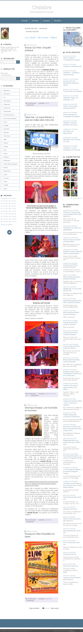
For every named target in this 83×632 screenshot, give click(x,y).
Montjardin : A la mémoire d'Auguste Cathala (72, 457)
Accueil (24, 21)
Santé (5, 174)
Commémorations (9, 115)
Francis (65, 566)
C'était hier (7, 104)
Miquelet (66, 289)
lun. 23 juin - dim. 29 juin (32, 31)
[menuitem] (24, 21)
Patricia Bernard (68, 497)
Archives (35, 21)
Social (5, 181)
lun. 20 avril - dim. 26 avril (8, 216)
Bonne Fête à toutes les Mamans (70, 266)
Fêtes (5, 139)
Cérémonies (7, 111)
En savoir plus (71, 630)
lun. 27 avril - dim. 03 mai (8, 214)
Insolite (6, 146)
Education (7, 129)
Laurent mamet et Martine (72, 577)
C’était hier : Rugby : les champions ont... (70, 99)
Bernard (66, 360)
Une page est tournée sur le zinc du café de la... (72, 374)
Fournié (65, 456)
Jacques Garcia (68, 401)
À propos (46, 21)
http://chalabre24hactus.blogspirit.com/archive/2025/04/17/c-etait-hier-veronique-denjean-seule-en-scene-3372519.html (41, 484)
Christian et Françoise (70, 212)
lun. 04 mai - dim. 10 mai (8, 211)
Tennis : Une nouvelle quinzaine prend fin (70, 107)
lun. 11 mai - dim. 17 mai (8, 208)
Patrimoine (7, 160)
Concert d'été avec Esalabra (72, 91)
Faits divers (7, 136)
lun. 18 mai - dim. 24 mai (8, 206)
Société (6, 185)
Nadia (65, 509)
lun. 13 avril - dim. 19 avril (8, 219)
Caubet (65, 228)
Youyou (65, 346)
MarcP (65, 312)
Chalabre (41, 7)
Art (4, 97)
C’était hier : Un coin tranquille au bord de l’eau (71, 149)
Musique (6, 157)
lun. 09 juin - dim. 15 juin (31, 28)
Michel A (66, 277)
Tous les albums (77, 198)
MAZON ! (57, 21)
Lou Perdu (66, 469)
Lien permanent (31, 103)
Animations (7, 94)
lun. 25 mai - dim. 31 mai (8, 203)
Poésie (6, 167)
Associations (7, 101)
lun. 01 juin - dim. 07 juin (8, 201)
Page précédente (34, 608)
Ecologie (6, 125)
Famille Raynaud (68, 300)
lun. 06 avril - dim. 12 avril (8, 221)
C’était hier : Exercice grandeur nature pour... (70, 124)
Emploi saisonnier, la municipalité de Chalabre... (71, 115)
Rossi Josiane (67, 542)
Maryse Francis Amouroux (72, 519)
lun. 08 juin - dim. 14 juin (8, 198)
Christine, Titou (68, 385)
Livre (5, 150)
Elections (6, 132)
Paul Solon (66, 240)
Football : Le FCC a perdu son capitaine (72, 403)
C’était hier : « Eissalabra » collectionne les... (71, 74)
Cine (64, 265)
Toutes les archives (7, 224)
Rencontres (7, 171)
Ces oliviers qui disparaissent (68, 132)
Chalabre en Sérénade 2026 (72, 66)
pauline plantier (68, 531)
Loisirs (5, 153)
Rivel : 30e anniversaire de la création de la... (72, 429)
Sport (5, 188)
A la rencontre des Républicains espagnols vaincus (71, 83)
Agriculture (7, 90)
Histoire (6, 143)
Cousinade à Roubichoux (71, 417)
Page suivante (55, 608)
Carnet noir (7, 108)
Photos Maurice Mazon (10, 164)
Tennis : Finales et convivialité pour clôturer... (72, 59)
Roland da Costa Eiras (70, 426)
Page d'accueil (43, 28)
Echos (5, 122)
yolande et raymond (70, 251)
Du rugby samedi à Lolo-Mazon (70, 387)
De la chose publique (10, 118)
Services (6, 178)
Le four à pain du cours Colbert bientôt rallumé (72, 485)
